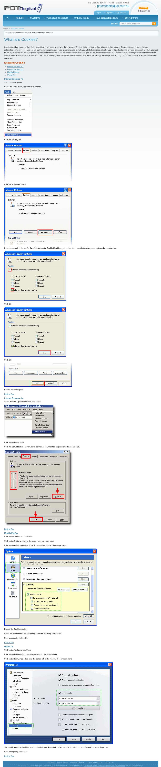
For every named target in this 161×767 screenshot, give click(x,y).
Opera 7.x (11, 75)
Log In (98, 13)
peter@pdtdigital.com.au (113, 6)
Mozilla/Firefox (13, 72)
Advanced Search (77, 762)
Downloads (131, 18)
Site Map (50, 762)
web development (118, 766)
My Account (121, 13)
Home (5, 28)
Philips (20, 18)
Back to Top (9, 394)
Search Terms (62, 762)
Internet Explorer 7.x (15, 66)
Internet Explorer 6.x (15, 69)
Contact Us (109, 762)
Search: (114, 24)
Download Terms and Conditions (97, 766)
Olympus (35, 18)
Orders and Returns (95, 762)
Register (109, 13)
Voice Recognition (57, 18)
